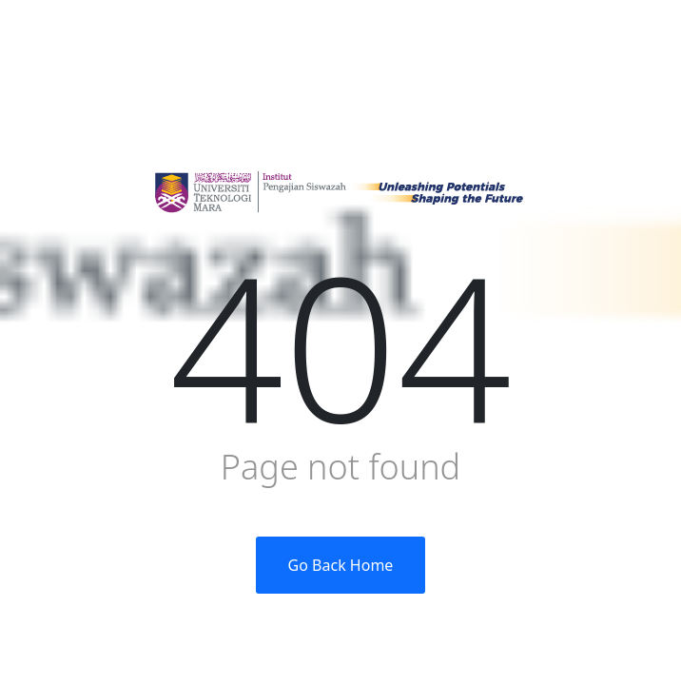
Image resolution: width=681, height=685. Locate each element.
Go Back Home (341, 565)
